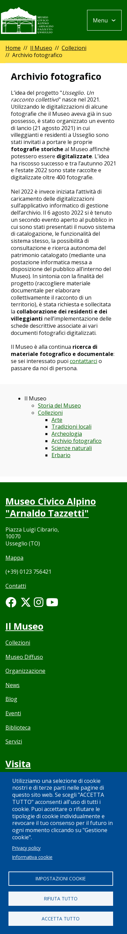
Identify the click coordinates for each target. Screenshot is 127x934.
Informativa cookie (32, 857)
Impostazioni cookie (61, 878)
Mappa (14, 557)
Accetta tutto (61, 918)
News (12, 685)
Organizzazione (25, 671)
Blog (11, 699)
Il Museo (41, 48)
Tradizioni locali (71, 426)
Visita (18, 763)
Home (13, 48)
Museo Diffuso (24, 657)
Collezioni (74, 48)
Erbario (60, 455)
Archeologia (66, 433)
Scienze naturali (71, 448)
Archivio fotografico (76, 441)
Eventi (13, 713)
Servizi (13, 741)
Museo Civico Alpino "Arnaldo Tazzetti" (50, 507)
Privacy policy (26, 848)
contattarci (83, 361)
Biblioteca (17, 727)
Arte (56, 420)
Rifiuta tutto (61, 898)
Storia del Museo (59, 405)
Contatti (15, 586)
